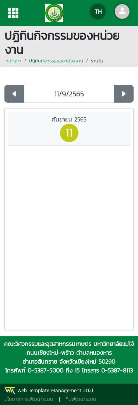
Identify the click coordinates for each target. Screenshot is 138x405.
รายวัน (97, 60)
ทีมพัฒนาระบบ (81, 399)
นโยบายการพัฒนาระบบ (28, 399)
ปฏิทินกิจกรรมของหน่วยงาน (56, 60)
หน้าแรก (13, 60)
